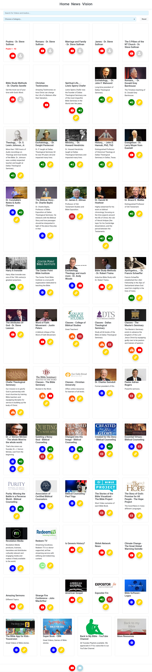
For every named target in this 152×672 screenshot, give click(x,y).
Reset (144, 19)
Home (64, 4)
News (75, 4)
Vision (87, 4)
